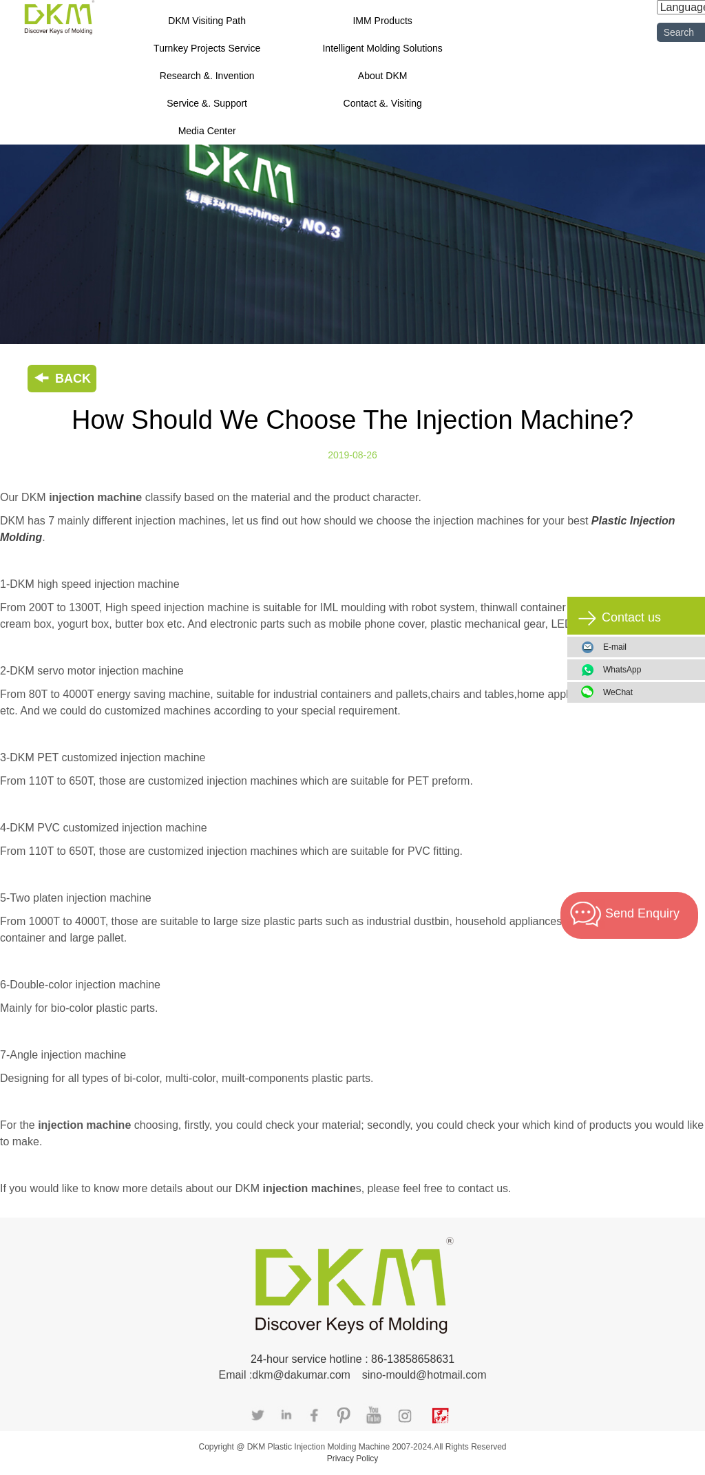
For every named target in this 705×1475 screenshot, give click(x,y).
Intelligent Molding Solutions (382, 48)
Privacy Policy (353, 1458)
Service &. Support (207, 103)
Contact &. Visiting (383, 103)
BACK (62, 378)
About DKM (383, 75)
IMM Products (382, 20)
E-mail (615, 647)
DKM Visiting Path (207, 20)
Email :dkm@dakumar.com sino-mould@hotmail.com (352, 1375)
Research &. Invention (207, 75)
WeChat (648, 692)
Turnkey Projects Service (207, 48)
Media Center (207, 130)
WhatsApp (648, 670)
